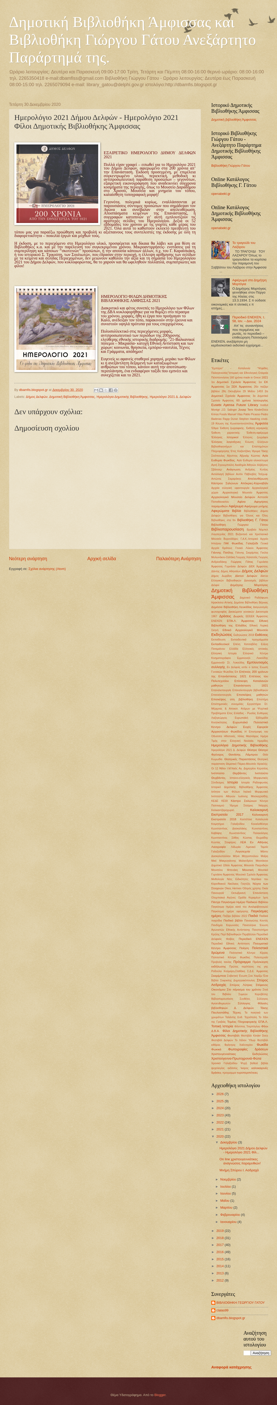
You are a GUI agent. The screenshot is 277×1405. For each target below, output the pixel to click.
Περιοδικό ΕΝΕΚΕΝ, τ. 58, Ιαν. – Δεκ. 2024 (248, 319)
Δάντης (215, 571)
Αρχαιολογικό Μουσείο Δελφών (233, 497)
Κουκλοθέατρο (259, 824)
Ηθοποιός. (230, 736)
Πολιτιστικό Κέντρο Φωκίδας (230, 957)
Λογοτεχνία (242, 851)
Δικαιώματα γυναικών (241, 611)
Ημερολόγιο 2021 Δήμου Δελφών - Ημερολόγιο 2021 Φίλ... (243, 1150)
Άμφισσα (261, 423)
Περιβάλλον (249, 934)
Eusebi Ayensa (222, 405)
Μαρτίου (226, 1207)
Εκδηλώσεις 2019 (244, 635)
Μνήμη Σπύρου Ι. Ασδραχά (239, 1170)
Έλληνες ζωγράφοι (255, 437)
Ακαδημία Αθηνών (245, 465)
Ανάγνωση (233, 469)
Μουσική (247, 869)
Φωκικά (216, 1049)
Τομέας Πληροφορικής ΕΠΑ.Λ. (247, 1021)
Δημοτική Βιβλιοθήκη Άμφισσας (72, 397)
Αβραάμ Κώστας (250, 455)
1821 (264, 377)
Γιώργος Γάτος (242, 561)
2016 (220, 1252)
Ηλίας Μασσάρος (248, 736)
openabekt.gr (220, 194)
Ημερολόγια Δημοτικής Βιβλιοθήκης (122, 397)
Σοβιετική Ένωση (237, 975)
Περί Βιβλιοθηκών (230, 934)
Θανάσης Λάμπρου (243, 754)
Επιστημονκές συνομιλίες (227, 704)
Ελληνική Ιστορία (224, 653)
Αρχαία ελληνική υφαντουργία (230, 488)
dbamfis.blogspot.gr (230, 1318)
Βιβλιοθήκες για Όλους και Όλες (245, 515)
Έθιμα (214, 428)
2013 (220, 1273)
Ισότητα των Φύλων (225, 791)
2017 (220, 1245)
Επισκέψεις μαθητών (252, 694)
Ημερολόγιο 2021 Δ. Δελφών (170, 397)
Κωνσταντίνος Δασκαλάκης (229, 828)
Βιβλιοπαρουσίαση (227, 529)
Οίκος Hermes (233, 888)
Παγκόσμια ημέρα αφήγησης (229, 911)
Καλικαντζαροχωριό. (223, 810)
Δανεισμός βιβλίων (256, 580)
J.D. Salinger (229, 409)
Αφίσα (241, 501)
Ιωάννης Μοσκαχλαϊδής (253, 796)
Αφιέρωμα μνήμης (256, 506)
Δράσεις (225, 616)
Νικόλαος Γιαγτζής (239, 883)
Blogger (159, 1395)
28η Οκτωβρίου (231, 391)
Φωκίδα (262, 1045)
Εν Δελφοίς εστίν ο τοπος (243, 667)
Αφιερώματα (220, 511)
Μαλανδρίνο (246, 860)
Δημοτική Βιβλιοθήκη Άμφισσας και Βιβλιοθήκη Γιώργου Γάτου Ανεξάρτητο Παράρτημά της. (132, 40)
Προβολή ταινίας (221, 962)
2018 (220, 1238)
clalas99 (222, 1310)
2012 (220, 1280)
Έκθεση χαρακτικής (225, 432)
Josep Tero (245, 409)
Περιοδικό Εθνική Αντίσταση (230, 943)
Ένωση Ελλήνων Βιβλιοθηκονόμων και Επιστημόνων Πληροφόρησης (239, 447)
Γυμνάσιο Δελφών (236, 566)
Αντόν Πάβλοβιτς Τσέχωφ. (252, 474)
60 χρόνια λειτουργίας (252, 400)
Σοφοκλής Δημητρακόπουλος (237, 980)
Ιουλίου (226, 1186)
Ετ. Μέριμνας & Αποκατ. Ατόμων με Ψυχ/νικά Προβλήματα (239, 709)
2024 (220, 1108)
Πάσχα (215, 902)
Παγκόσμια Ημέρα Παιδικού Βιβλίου (244, 902)
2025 (220, 1101)
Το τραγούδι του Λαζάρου (243, 245)
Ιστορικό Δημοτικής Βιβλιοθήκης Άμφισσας (239, 787)
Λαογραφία (218, 846)
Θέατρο (252, 749)
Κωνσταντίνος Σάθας (225, 837)
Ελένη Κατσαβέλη (245, 644)
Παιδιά (253, 916)
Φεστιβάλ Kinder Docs (254, 1035)
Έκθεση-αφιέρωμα (257, 432)
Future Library (247, 405)
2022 (220, 1122)
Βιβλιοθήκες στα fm (223, 520)
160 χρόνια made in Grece (245, 377)
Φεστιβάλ (233, 1035)
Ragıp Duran (230, 419)
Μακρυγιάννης (227, 860)
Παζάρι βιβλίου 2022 (235, 916)
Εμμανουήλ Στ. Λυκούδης (228, 662)
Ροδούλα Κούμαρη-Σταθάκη (228, 971)
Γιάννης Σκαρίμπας (247, 552)
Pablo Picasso (251, 414)
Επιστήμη (262, 699)
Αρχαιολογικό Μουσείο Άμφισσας (245, 492)
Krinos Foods (219, 414)
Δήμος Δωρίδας (221, 576)
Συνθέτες (245, 998)
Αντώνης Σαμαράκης (226, 478)
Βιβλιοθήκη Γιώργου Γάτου (230, 165)
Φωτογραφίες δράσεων (248, 1049)
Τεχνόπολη (250, 1017)
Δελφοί (215, 585)
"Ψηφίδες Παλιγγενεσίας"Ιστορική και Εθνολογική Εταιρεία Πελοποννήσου (239, 373)
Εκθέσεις (261, 635)
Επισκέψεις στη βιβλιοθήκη (232, 699)
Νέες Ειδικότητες (237, 879)
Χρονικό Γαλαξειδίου (224, 1063)
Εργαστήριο (254, 704)
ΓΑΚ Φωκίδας (233, 543)
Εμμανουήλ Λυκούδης (252, 658)
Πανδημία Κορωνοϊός (225, 925)
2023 (220, 1115)
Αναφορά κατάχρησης (231, 1367)
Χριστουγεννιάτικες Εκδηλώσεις (239, 1053)
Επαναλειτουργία (221, 690)
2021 (220, 1129)
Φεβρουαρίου (230, 1215)
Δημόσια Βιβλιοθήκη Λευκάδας (231, 607)
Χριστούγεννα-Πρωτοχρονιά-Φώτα (236, 1058)
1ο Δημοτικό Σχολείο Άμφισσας (233, 382)
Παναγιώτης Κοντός (256, 920)
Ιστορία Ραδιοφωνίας (254, 782)
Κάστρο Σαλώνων (244, 800)
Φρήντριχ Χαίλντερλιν (239, 1044)
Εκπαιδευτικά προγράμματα (249, 639)
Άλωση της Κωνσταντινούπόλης (235, 423)
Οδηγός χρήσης (251, 888)
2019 (220, 1231)
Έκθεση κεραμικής (257, 428)
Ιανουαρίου (228, 1222)
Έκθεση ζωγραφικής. (232, 428)
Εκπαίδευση (218, 639)
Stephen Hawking (249, 419)
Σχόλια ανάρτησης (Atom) (47, 569)
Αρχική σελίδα (101, 558)
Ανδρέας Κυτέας (256, 469)
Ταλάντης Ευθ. (234, 1017)
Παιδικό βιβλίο (233, 920)
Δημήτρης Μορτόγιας (249, 585)
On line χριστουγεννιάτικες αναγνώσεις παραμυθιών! (240, 1161)
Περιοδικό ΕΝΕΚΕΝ (253, 938)
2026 (220, 1094)
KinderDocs (261, 409)
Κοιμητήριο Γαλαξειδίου (228, 824)
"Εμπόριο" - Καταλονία (230, 368)
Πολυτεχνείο (261, 957)
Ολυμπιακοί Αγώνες (223, 897)
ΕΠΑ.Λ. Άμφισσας (240, 620)
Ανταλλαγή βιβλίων (222, 474)
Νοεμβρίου (228, 1179)
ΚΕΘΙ (224, 801)
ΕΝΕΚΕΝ (216, 621)
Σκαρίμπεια (218, 975)
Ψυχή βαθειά (249, 1063)
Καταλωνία (262, 819)
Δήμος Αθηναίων (231, 571)
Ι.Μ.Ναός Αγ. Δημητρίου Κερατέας (247, 768)
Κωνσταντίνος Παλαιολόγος (248, 833)
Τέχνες (236, 1012)
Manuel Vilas (235, 414)
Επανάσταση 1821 (251, 685)
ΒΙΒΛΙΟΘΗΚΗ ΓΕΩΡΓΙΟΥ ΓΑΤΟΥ (240, 1303)
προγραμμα (229, 1072)
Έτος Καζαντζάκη (240, 451)
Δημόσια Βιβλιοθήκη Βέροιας (251, 602)
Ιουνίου (226, 1193)
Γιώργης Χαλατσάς (247, 557)
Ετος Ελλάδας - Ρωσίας (241, 713)
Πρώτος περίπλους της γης (248, 966)
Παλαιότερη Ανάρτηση (178, 558)
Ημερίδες (263, 740)
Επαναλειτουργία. (221, 694)
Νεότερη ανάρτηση (28, 558)
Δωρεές (238, 616)
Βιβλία (236, 511)
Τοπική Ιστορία (222, 1026)
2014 (220, 1266)
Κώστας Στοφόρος (223, 842)
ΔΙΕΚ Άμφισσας (258, 566)
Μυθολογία (217, 879)
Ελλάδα (233, 648)
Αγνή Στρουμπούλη (222, 465)
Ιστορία (232, 782)
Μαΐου (225, 1200)
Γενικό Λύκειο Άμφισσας (251, 548)
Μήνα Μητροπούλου (245, 856)
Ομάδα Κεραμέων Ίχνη (253, 897)
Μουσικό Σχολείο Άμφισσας (252, 874)
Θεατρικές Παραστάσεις (240, 759)
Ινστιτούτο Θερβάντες (229, 773)
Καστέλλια (246, 819)
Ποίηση (244, 948)
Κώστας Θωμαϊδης (255, 837)
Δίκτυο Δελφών (246, 575)
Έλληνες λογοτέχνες (226, 441)
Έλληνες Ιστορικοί (224, 437)
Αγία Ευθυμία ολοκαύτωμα (252, 460)
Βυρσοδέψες (231, 538)
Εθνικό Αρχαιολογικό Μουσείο (245, 630)
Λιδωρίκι (236, 847)
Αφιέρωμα (236, 506)
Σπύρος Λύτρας (241, 984)
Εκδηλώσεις (221, 634)
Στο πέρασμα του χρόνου (244, 989)
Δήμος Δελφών (37, 397)
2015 (220, 1259)
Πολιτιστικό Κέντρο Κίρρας (248, 952)
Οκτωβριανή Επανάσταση (249, 893)
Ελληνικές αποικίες (255, 648)
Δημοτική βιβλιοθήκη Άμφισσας (234, 119)
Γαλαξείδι (252, 543)
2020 (220, 1136)
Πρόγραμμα (242, 962)
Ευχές (247, 726)
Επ (236, 671)
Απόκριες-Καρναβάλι (254, 483)
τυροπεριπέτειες (247, 1072)
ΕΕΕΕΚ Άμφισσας (257, 616)
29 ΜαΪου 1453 (253, 391)
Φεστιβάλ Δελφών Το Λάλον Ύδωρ (233, 1040)
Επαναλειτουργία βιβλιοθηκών (250, 690)
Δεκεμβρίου (229, 1142)
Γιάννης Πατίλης (222, 552)
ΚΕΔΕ (214, 801)
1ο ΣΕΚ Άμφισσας (239, 386)
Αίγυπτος (232, 455)
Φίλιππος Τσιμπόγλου (247, 1026)
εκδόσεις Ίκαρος (238, 1068)
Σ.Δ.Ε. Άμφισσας (257, 971)
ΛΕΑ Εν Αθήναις (254, 842)
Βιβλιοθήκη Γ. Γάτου (252, 520)
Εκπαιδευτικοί (220, 644)
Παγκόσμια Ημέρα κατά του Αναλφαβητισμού (239, 906)
